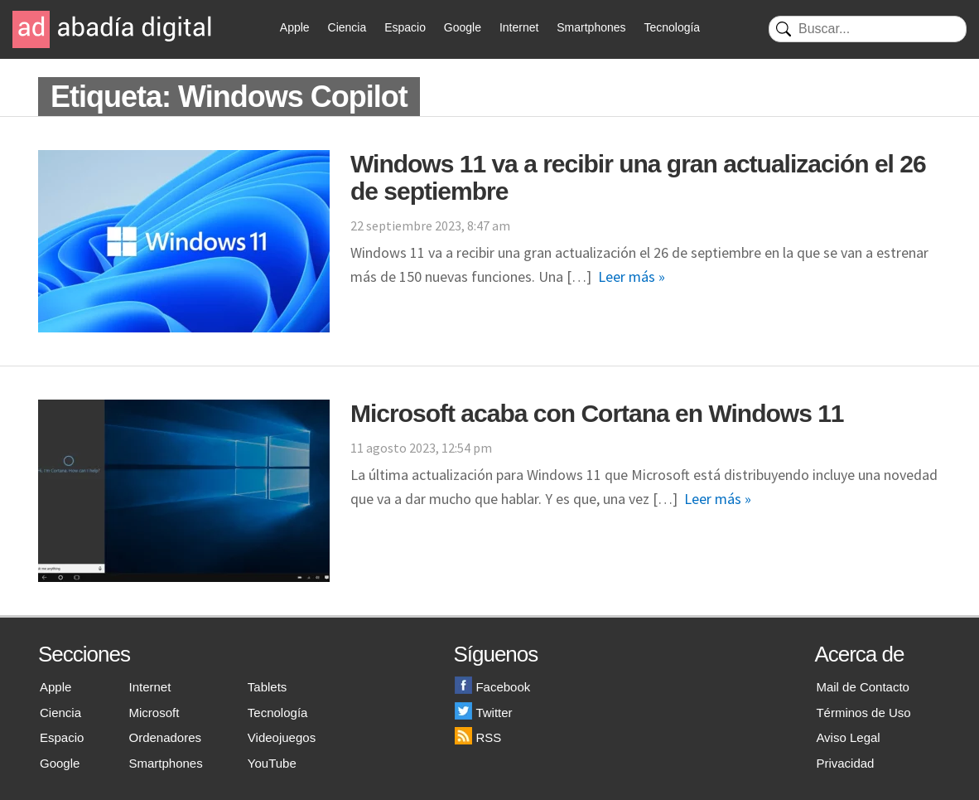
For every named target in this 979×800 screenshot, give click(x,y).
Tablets (267, 687)
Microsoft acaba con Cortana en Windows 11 (597, 413)
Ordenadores (165, 737)
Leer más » (631, 276)
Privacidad (845, 763)
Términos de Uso (863, 712)
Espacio (405, 27)
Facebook (492, 687)
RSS (478, 737)
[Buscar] (868, 29)
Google (462, 27)
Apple (295, 27)
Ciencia (347, 27)
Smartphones (591, 27)
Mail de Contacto (862, 687)
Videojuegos (282, 737)
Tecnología (672, 27)
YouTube (272, 763)
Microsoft (154, 712)
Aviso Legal (848, 737)
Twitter (483, 712)
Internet (518, 27)
